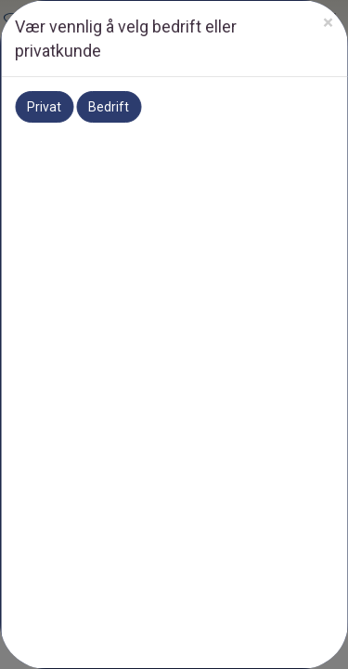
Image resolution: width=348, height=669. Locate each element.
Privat (44, 106)
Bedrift (108, 106)
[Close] (328, 23)
